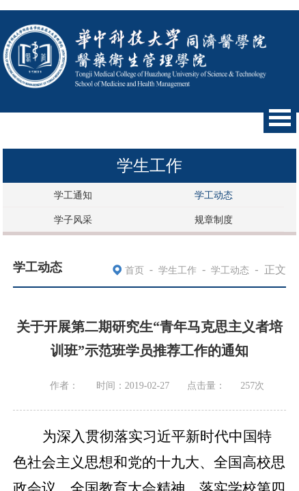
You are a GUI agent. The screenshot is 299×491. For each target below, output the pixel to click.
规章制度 (214, 220)
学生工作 (177, 270)
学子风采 (73, 220)
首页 (134, 270)
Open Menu (280, 117)
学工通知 (73, 195)
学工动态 (214, 195)
